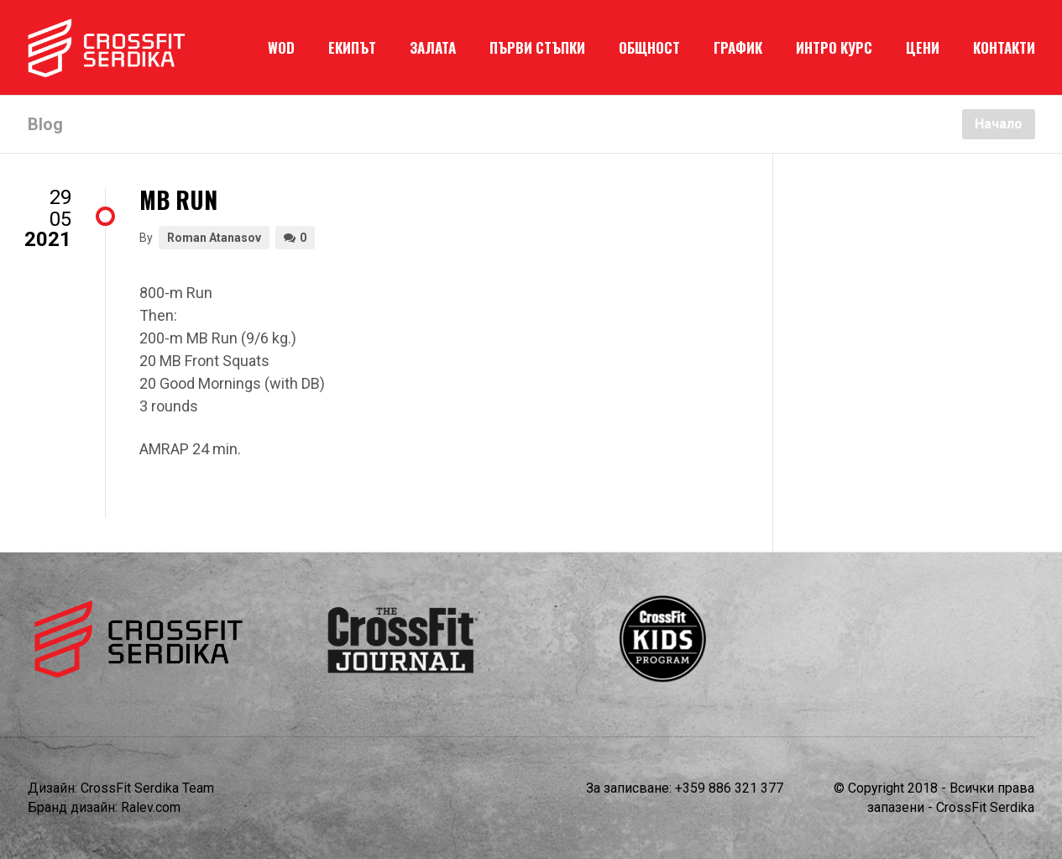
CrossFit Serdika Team (147, 788)
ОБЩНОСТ (649, 47)
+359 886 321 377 (729, 788)
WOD (281, 47)
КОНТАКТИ (1004, 47)
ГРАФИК (738, 47)
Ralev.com (150, 807)
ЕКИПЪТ (352, 47)
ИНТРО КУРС (834, 47)
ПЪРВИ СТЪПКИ (537, 47)
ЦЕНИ (922, 47)
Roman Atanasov (214, 237)
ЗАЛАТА (433, 47)
